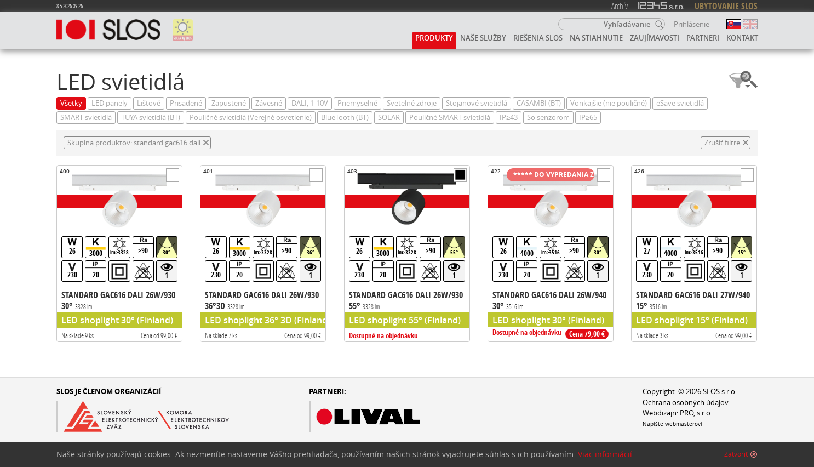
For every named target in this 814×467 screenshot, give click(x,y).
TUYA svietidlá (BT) (150, 117)
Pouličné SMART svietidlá (449, 117)
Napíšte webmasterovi (672, 424)
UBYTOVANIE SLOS (726, 6)
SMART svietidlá (86, 117)
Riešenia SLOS (538, 38)
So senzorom (548, 117)
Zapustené (228, 103)
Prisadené (186, 103)
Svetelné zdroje (412, 103)
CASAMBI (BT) (539, 103)
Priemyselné (357, 103)
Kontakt (742, 38)
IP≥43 (509, 117)
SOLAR (389, 117)
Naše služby (483, 38)
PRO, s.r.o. (696, 413)
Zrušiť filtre (722, 142)
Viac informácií (605, 458)
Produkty (434, 38)
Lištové (148, 103)
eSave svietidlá (680, 103)
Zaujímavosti (654, 38)
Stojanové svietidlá (476, 103)
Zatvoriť (736, 458)
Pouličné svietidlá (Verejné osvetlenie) (251, 117)
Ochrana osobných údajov (686, 402)
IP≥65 (588, 117)
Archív (619, 6)
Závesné (268, 103)
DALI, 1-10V (309, 103)
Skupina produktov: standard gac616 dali (133, 142)
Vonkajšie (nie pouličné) (608, 103)
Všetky (71, 103)
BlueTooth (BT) (345, 117)
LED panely (109, 103)
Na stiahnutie (596, 38)
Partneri (702, 38)
